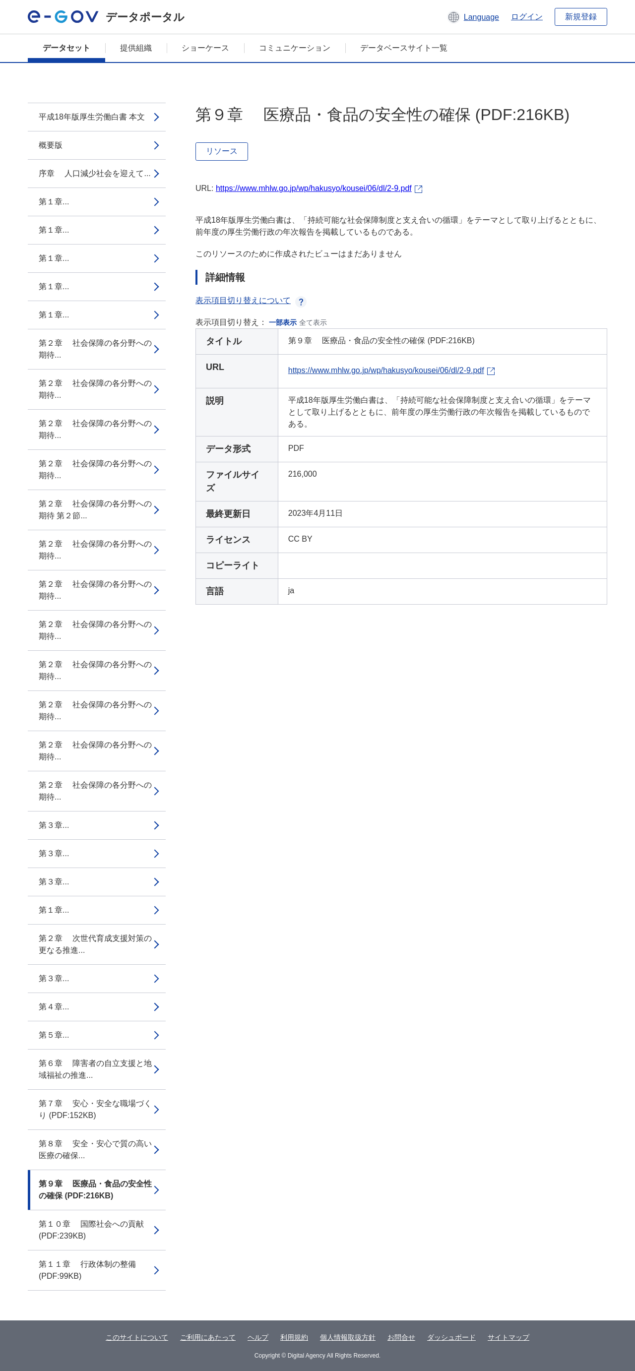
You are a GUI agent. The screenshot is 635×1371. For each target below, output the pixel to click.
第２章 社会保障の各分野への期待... (95, 349)
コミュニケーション (294, 48)
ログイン (527, 16)
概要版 (51, 145)
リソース (222, 151)
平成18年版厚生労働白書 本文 (92, 117)
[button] (473, 16)
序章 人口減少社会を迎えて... (95, 173)
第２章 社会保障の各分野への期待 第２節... (95, 509)
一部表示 (283, 322)
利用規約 (294, 1337)
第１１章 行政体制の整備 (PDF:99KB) (87, 1270)
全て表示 (313, 322)
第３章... (54, 825)
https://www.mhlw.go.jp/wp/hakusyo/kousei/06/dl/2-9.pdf (314, 188)
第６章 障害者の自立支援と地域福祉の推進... (95, 1069)
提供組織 (136, 48)
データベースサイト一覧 (403, 48)
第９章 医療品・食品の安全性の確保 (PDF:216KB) (95, 1190)
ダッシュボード (451, 1337)
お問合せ (401, 1337)
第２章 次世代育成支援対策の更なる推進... (95, 944)
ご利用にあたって (208, 1337)
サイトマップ (508, 1337)
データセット (66, 48)
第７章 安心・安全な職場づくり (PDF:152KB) (95, 1109)
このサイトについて (137, 1337)
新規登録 (581, 16)
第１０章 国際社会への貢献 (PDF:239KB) (91, 1230)
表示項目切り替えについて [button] (251, 300)
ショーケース (205, 48)
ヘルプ (258, 1337)
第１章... (54, 201)
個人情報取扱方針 (348, 1337)
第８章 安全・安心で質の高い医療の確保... (95, 1149)
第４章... (54, 1006)
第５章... (54, 1035)
